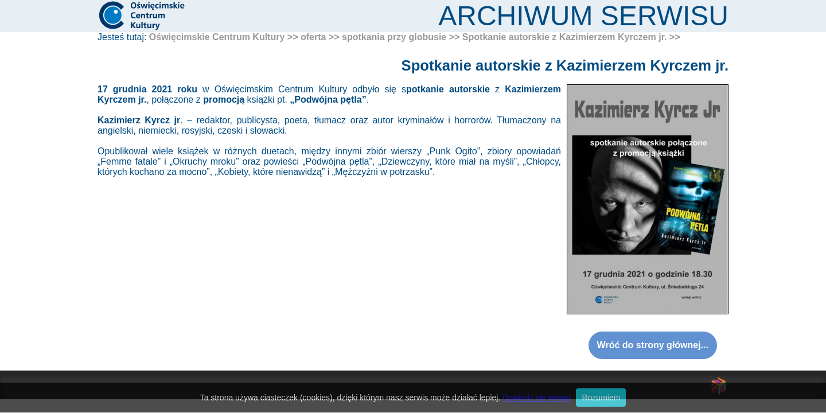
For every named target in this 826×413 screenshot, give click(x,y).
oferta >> (320, 37)
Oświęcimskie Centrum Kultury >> (223, 37)
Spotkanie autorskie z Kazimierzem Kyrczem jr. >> (571, 37)
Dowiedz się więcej (536, 397)
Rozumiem (601, 397)
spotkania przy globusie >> (400, 37)
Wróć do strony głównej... (652, 345)
